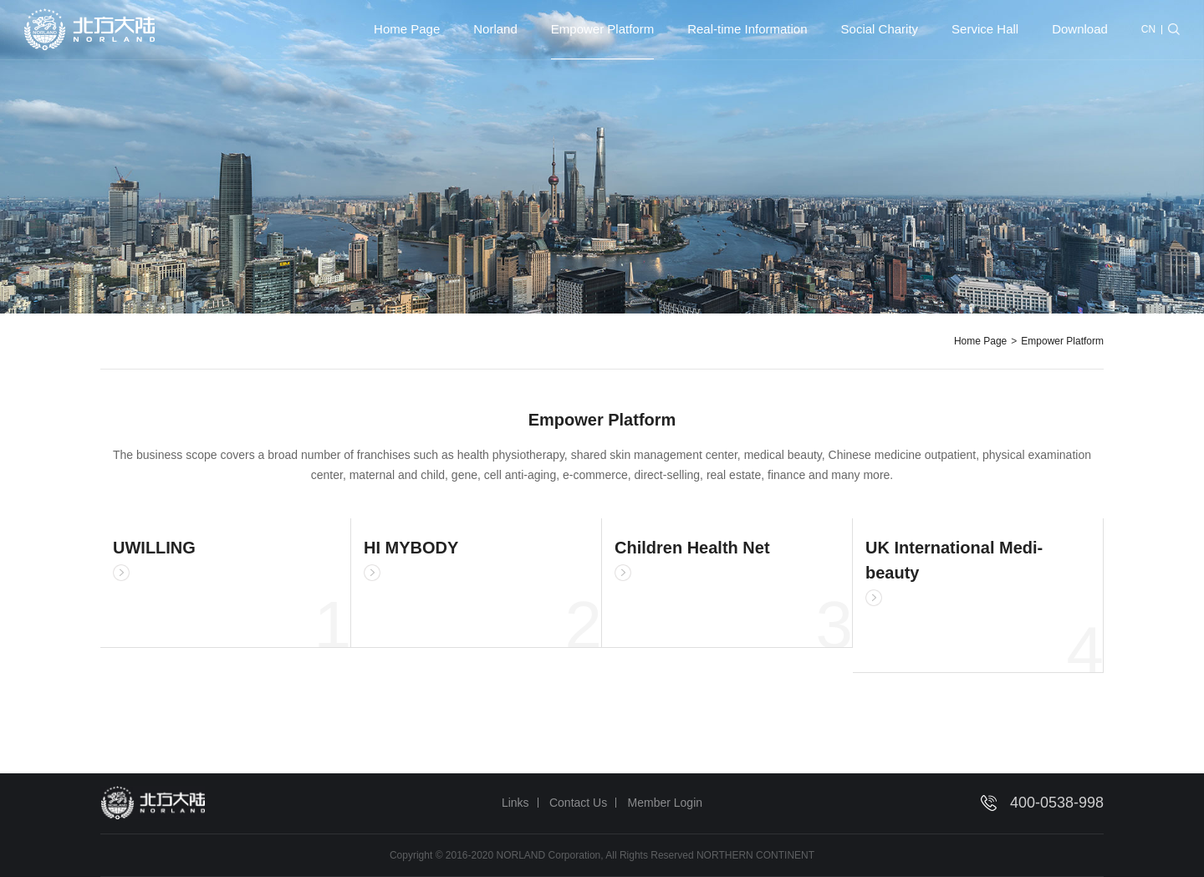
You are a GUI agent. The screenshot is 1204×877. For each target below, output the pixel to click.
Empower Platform (602, 29)
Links (515, 802)
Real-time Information (747, 29)
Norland (495, 29)
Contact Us (578, 802)
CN (1148, 29)
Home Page (407, 29)
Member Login (665, 802)
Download (1080, 29)
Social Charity (880, 29)
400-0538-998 (1057, 802)
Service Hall (984, 29)
